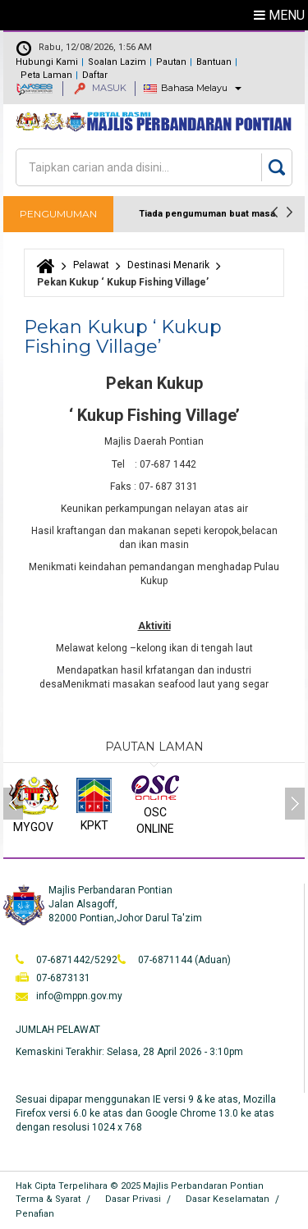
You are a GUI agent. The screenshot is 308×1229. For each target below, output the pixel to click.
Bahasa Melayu (194, 88)
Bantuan (214, 62)
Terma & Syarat (48, 1199)
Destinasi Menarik (168, 265)
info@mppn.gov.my (79, 996)
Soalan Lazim (117, 62)
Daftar (95, 75)
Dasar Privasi (133, 1199)
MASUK (100, 88)
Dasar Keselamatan (227, 1199)
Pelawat (91, 265)
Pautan (171, 62)
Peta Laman (46, 75)
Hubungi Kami (47, 62)
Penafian (35, 1213)
